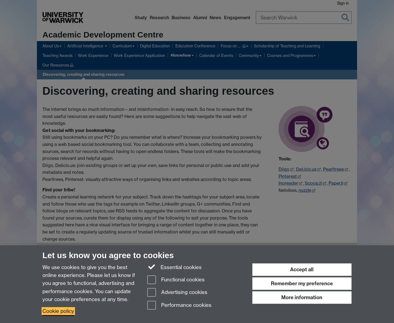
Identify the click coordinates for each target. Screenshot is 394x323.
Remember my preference (302, 283)
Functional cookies (176, 280)
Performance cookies (179, 306)
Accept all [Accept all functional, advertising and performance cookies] (302, 269)
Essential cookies (174, 266)
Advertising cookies (177, 293)
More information (301, 297)
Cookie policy (58, 311)
